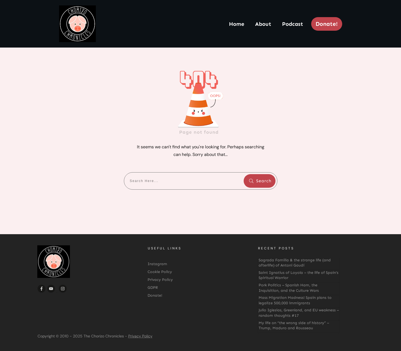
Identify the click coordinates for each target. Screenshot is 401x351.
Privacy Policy (140, 336)
